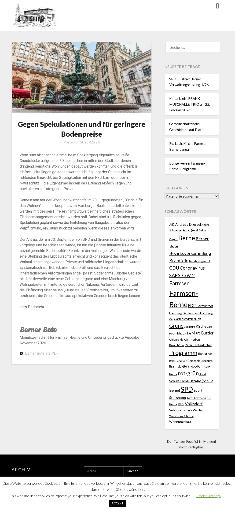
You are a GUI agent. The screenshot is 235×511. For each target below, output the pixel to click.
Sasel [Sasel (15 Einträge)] (202, 374)
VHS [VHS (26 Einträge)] (181, 404)
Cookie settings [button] (208, 496)
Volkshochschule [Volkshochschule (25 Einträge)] (180, 410)
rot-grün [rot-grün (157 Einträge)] (188, 373)
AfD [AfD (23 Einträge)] (172, 224)
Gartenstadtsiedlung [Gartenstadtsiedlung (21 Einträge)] (187, 319)
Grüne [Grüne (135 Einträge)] (176, 326)
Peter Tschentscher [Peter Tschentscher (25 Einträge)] (198, 345)
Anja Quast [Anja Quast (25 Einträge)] (190, 230)
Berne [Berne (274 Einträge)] (186, 238)
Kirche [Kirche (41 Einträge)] (201, 326)
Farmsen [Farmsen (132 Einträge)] (179, 283)
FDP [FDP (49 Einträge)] (192, 305)
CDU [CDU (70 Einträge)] (174, 268)
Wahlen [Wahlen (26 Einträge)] (198, 410)
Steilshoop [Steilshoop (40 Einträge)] (177, 397)
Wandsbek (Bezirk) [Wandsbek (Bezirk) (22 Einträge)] (181, 416)
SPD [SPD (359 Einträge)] (187, 389)
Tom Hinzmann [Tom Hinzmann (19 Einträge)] (196, 398)
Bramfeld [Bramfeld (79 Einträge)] (178, 260)
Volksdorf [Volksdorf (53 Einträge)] (194, 403)
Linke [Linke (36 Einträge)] (187, 333)
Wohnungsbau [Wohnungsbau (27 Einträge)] (180, 422)
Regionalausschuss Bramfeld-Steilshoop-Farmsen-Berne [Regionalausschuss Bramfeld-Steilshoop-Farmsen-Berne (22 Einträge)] (191, 367)
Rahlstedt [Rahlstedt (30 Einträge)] (205, 354)
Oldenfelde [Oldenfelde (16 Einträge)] (176, 339)
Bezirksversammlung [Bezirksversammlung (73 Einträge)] (190, 253)
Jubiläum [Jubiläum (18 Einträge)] (189, 326)
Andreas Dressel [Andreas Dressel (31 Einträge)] (188, 224)
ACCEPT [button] (118, 503)
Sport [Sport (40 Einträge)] (198, 390)
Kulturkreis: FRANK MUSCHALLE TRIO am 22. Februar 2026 (189, 104)
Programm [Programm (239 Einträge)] (183, 352)
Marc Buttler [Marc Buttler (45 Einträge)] (202, 333)
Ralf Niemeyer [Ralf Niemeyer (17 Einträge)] (178, 360)
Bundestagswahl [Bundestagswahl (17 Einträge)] (199, 261)
